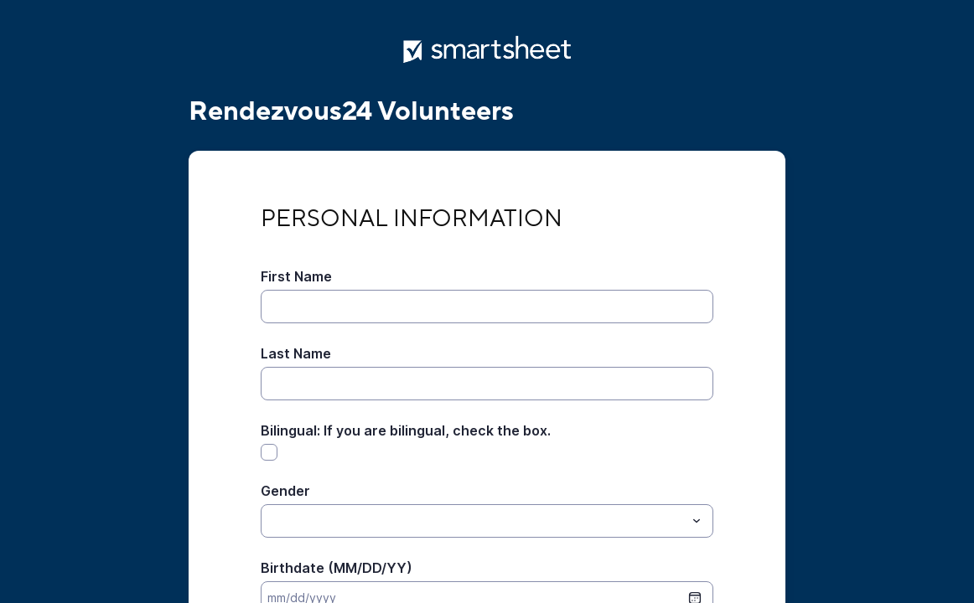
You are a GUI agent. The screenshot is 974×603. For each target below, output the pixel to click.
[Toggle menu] (696, 521)
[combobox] (487, 521)
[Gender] (473, 521)
